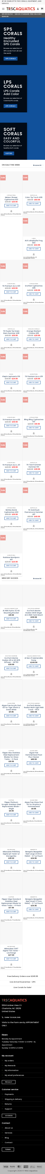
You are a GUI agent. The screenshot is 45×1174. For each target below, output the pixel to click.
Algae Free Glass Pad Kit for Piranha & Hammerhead (34, 804)
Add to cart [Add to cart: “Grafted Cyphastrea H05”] (34, 294)
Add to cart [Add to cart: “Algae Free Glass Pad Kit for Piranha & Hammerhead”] (34, 813)
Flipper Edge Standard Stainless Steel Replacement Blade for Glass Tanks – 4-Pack (11, 902)
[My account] (38, 8)
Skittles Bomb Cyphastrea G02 (11, 511)
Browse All (38, 165)
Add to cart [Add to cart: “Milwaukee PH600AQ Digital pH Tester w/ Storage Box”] (11, 862)
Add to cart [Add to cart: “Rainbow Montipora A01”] (11, 565)
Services (8, 1133)
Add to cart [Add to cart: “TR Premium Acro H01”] (11, 292)
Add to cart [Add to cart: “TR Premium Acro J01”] (11, 471)
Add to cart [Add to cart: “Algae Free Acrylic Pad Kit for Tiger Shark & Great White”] (11, 716)
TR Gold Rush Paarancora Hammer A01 (34, 512)
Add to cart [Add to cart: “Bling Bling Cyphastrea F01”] (34, 428)
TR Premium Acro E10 (11, 420)
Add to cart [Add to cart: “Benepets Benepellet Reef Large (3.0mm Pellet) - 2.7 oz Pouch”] (34, 862)
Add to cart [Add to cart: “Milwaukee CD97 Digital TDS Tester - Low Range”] (11, 959)
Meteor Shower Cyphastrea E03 (11, 198)
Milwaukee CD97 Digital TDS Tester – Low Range (11, 951)
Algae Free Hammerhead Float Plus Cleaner (33, 755)
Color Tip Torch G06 (33, 197)
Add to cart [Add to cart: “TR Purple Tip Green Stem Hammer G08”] (11, 339)
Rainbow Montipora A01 (11, 558)
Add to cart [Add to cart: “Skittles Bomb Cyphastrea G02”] (11, 518)
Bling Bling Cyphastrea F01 (33, 421)
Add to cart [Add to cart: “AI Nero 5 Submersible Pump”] (34, 666)
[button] (3, 9)
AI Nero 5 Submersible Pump (34, 659)
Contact (8, 1142)
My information (11, 1070)
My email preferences (14, 1075)
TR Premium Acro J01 (11, 465)
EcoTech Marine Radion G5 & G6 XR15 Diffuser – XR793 (11, 660)
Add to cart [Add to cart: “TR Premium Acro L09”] (34, 382)
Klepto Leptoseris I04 (11, 376)
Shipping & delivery (13, 1099)
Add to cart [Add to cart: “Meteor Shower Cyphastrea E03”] (11, 205)
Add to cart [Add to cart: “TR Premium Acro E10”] (11, 426)
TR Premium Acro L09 (34, 376)
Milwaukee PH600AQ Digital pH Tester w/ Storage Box (11, 854)
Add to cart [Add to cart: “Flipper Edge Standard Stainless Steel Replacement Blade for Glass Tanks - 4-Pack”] (11, 911)
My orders (9, 1060)
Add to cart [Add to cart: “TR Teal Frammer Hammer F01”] (34, 473)
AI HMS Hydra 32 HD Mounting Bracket (11, 612)
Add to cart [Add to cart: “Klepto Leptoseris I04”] (11, 382)
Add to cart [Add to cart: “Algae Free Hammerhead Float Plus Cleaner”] (34, 763)
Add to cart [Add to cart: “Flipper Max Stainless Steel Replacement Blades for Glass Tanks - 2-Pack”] (11, 765)
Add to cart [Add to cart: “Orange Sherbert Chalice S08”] (34, 339)
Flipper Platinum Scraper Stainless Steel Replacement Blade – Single (11, 805)
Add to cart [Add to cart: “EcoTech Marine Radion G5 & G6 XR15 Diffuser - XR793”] (11, 668)
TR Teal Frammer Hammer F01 (33, 466)
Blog (7, 1138)
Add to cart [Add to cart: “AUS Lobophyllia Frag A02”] (34, 249)
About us (9, 1128)
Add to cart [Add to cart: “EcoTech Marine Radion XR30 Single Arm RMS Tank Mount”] (34, 621)
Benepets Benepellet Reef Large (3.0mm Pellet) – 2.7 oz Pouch (34, 854)
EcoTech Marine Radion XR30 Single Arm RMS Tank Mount (34, 613)
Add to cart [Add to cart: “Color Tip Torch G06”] (34, 203)
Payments (9, 1094)
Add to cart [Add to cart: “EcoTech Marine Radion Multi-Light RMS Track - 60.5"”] (34, 716)
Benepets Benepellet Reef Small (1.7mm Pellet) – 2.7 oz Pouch (34, 901)
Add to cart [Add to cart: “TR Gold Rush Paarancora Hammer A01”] (34, 520)
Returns (8, 1104)
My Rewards (10, 1065)
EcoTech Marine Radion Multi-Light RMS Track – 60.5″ (34, 707)
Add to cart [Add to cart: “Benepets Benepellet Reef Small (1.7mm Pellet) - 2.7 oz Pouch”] (34, 909)
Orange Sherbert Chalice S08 (34, 332)
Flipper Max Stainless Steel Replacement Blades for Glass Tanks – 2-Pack (11, 756)
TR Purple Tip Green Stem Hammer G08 (11, 332)
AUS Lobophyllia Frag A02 (34, 242)
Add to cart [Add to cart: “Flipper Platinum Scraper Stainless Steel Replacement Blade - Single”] (11, 815)
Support (8, 1109)
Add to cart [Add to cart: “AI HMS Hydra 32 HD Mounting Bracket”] (11, 619)
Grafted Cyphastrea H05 (33, 287)
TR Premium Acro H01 (11, 286)
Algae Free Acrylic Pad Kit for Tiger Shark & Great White (11, 707)
